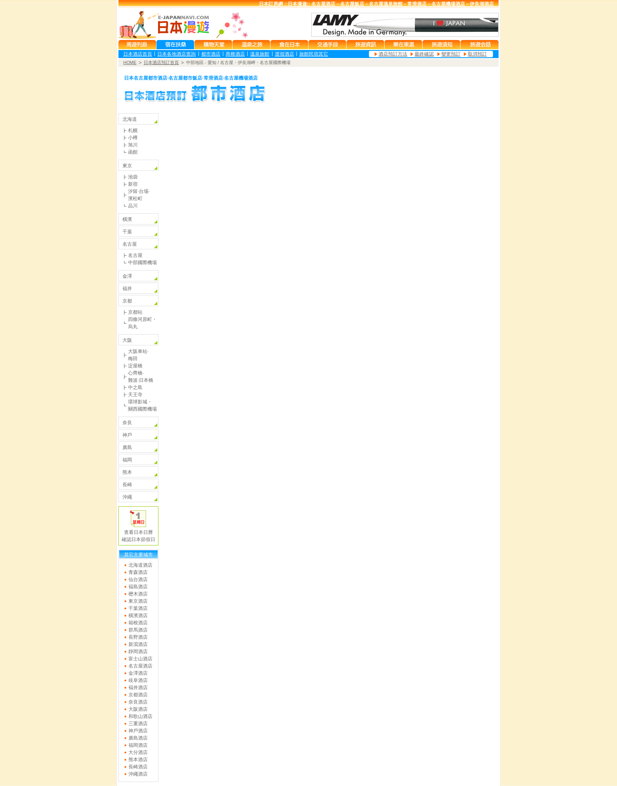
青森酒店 (138, 572)
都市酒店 (210, 54)
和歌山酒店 (140, 716)
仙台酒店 (138, 579)
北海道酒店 (140, 565)
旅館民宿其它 (313, 54)
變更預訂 (451, 54)
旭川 (133, 145)
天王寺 (135, 394)
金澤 (127, 276)
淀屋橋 (135, 366)
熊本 (127, 472)
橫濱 (127, 219)
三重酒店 (138, 723)
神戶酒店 (138, 731)
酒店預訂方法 (393, 54)
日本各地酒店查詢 (176, 54)
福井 (127, 288)
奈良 (127, 422)
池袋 (133, 177)
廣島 (127, 447)
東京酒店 (138, 601)
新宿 (133, 184)
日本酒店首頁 (137, 54)
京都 (127, 301)
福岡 (127, 460)
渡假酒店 (284, 54)
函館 (133, 152)
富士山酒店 (140, 659)
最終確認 (424, 54)
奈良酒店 (138, 702)
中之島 (135, 387)
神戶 (127, 435)
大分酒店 (138, 752)
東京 (127, 165)
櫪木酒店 (138, 594)
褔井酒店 (138, 687)
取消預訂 (477, 54)
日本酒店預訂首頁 (161, 62)
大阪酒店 (138, 709)
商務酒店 (235, 54)
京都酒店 (138, 695)
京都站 (135, 312)
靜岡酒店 (138, 651)
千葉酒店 (138, 608)
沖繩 (127, 497)
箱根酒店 (138, 623)
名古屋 (129, 244)
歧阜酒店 (138, 680)
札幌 (133, 130)
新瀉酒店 (138, 644)
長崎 (127, 484)
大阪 (127, 340)
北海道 (129, 119)
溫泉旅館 (259, 54)
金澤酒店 (138, 673)
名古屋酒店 (140, 666)
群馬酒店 (138, 630)
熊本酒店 (138, 759)
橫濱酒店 (138, 615)
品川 (133, 206)
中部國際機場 (142, 262)
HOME (129, 62)
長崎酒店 (138, 767)
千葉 (127, 232)
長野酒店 (138, 637)
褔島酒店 (138, 587)
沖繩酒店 (138, 774)
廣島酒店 (138, 738)
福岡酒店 (138, 745)
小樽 (133, 137)
